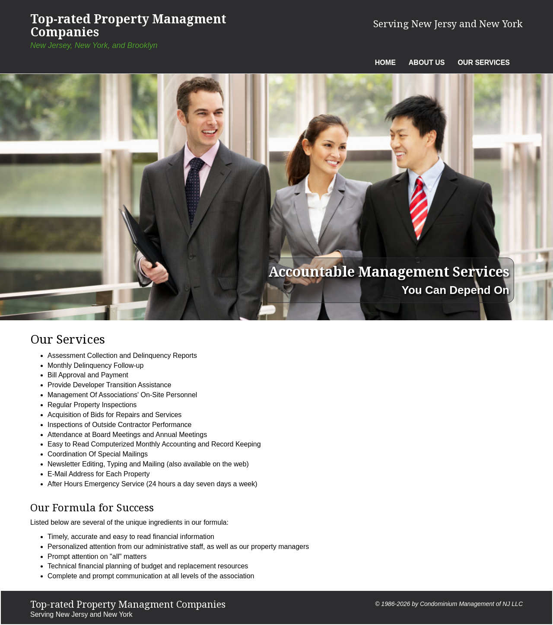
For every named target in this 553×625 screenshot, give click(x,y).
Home (385, 62)
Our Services (484, 62)
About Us (427, 62)
